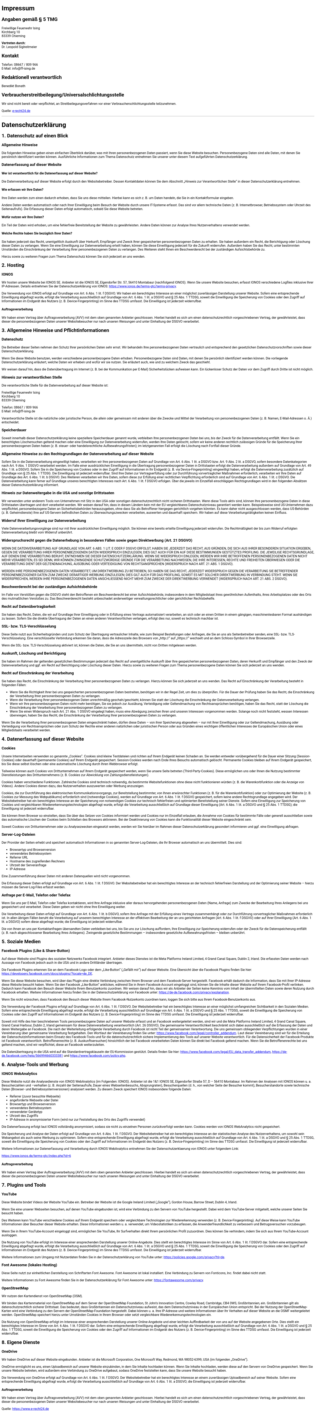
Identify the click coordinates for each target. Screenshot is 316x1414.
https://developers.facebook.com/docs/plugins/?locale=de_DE (47, 974)
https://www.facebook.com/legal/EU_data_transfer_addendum (225, 1052)
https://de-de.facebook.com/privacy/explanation (194, 992)
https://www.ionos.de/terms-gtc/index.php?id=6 (36, 1156)
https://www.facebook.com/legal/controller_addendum (196, 1033)
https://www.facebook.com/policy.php (97, 1056)
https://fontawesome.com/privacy (178, 1280)
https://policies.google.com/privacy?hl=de (194, 1257)
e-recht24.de (21, 111)
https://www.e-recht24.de (30, 1409)
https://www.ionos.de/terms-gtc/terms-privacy (142, 286)
